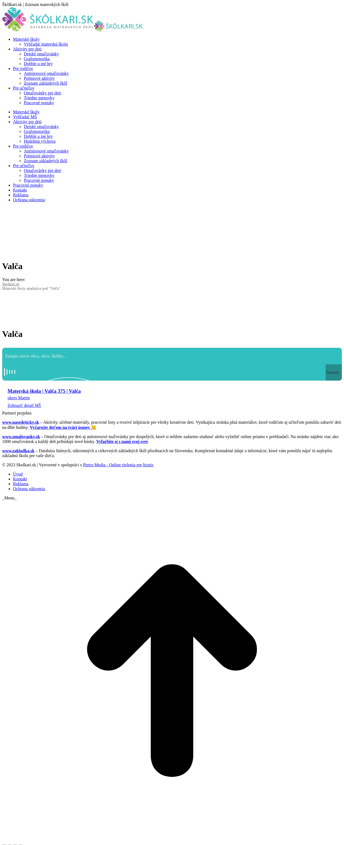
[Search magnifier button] (334, 372)
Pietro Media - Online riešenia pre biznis (118, 465)
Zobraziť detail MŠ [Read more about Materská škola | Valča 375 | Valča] (24, 405)
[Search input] (172, 355)
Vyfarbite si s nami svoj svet (122, 441)
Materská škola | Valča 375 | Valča (44, 391)
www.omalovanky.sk (21, 436)
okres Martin (19, 398)
